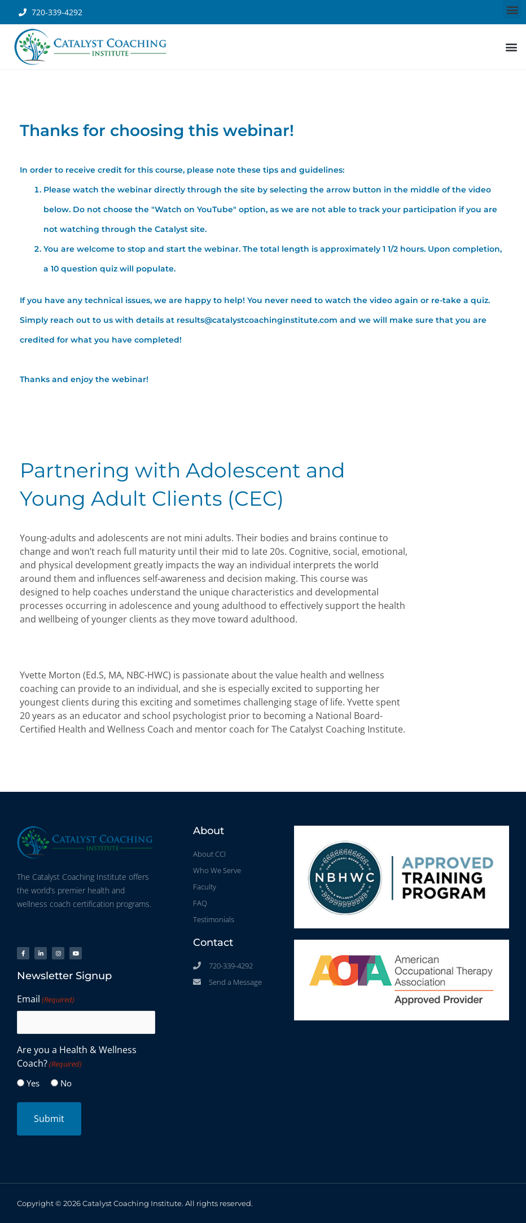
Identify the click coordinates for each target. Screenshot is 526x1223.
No (66, 1083)
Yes (33, 1083)
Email (45, 999)
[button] (512, 9)
